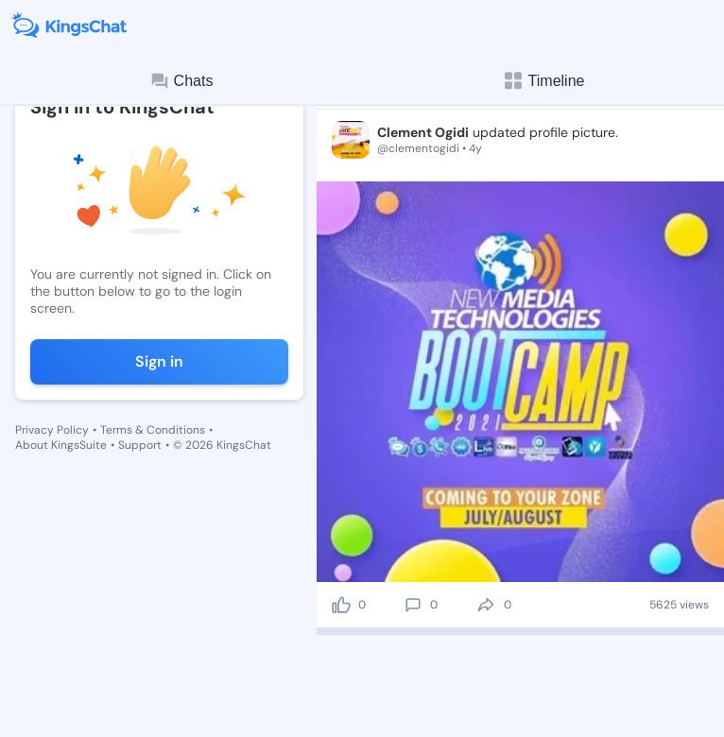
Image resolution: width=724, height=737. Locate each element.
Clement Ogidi (423, 132)
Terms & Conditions (152, 429)
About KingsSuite (61, 445)
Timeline (543, 81)
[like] (341, 604)
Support (140, 445)
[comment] (413, 604)
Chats (181, 81)
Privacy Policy (52, 429)
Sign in (159, 361)
